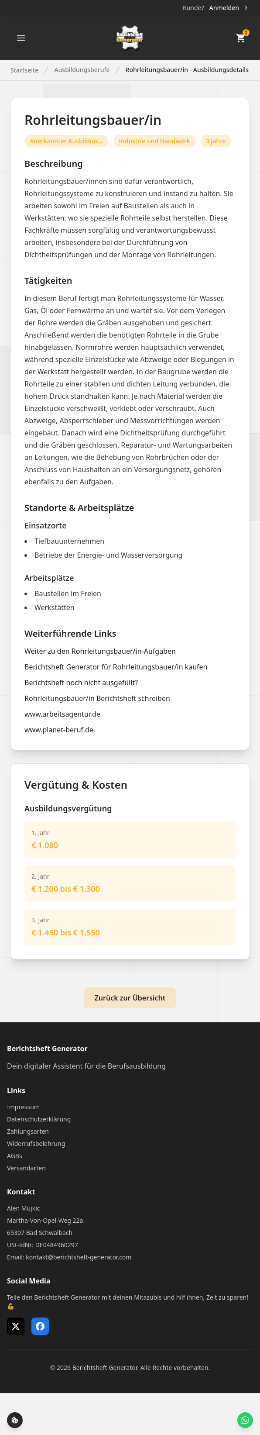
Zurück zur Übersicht (130, 998)
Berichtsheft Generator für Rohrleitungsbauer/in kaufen (116, 667)
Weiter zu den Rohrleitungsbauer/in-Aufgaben (100, 651)
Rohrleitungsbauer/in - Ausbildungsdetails (187, 70)
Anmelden (229, 7)
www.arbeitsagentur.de (62, 714)
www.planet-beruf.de (58, 730)
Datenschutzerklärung (39, 1119)
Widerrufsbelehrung (36, 1143)
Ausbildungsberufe (81, 70)
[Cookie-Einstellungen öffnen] (15, 1420)
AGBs (14, 1156)
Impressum (23, 1107)
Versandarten (26, 1168)
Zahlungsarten (28, 1131)
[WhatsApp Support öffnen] (245, 1420)
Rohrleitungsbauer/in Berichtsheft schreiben (97, 698)
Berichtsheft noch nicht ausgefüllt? (81, 682)
